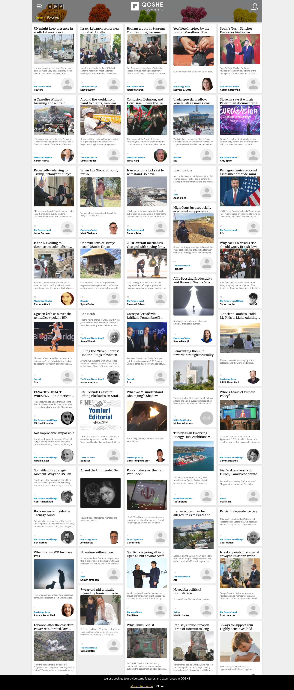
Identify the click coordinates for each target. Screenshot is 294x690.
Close (160, 686)
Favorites (53, 17)
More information (141, 686)
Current (40, 17)
